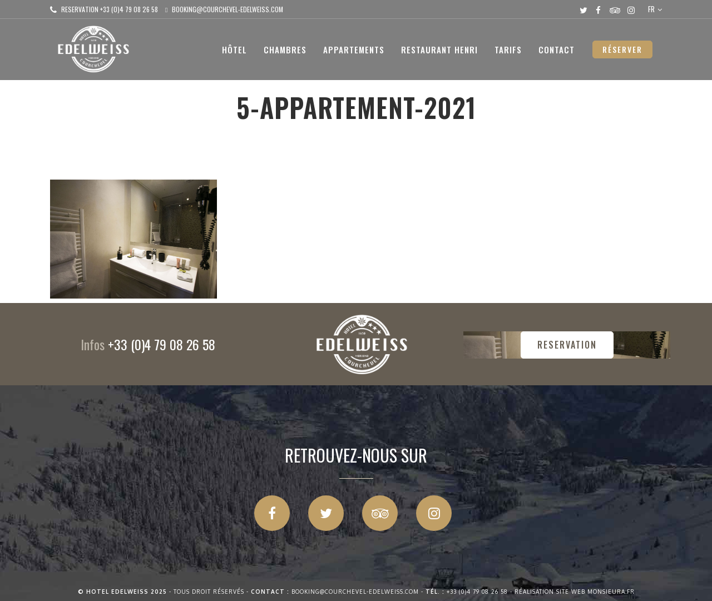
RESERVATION (567, 344)
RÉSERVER (622, 49)
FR (651, 8)
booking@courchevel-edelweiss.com (227, 9)
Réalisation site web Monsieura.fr (575, 591)
